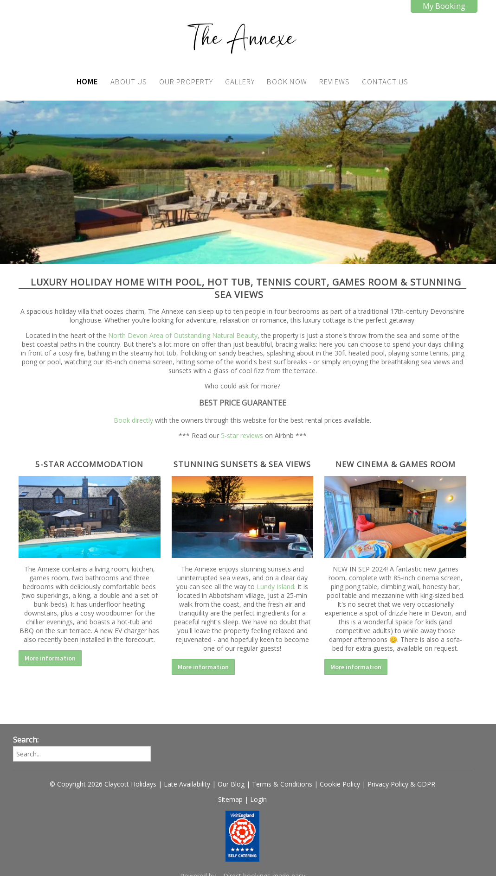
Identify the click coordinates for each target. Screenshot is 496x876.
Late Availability (187, 784)
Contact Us (385, 81)
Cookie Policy (340, 784)
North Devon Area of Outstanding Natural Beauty (183, 335)
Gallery (240, 81)
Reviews (334, 81)
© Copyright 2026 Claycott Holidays (103, 784)
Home (87, 81)
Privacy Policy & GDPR (401, 784)
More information (50, 658)
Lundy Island (275, 586)
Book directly (133, 420)
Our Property (186, 81)
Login (258, 799)
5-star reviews (242, 435)
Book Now (287, 81)
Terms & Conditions (282, 784)
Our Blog (231, 784)
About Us (128, 81)
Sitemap (230, 799)
